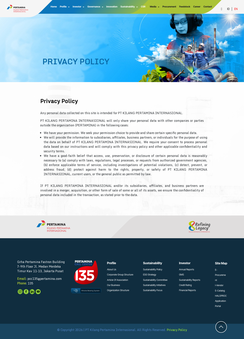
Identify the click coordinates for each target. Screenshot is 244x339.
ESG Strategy (149, 274)
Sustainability (127, 6)
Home (53, 6)
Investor (76, 6)
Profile (62, 6)
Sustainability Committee (155, 279)
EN (236, 8)
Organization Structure (118, 290)
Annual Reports (186, 269)
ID (228, 8)
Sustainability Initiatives (154, 285)
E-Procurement (220, 275)
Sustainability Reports (189, 279)
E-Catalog (220, 290)
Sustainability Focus (152, 290)
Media (153, 6)
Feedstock (184, 6)
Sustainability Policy (152, 269)
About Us (111, 269)
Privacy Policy (177, 329)
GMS (181, 274)
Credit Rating (185, 285)
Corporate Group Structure (120, 274)
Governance (93, 6)
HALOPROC (221, 295)
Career (196, 6)
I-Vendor (219, 285)
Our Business (113, 285)
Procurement (169, 6)
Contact (207, 6)
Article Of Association (117, 279)
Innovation (111, 6)
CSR (142, 6)
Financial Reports (187, 290)
